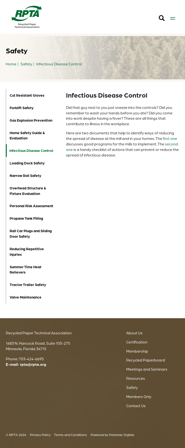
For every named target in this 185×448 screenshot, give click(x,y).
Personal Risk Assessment (31, 206)
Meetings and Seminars (146, 369)
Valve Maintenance (25, 297)
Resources (135, 378)
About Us (134, 332)
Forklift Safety (21, 108)
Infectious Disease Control (30, 150)
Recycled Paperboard (145, 360)
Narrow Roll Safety (25, 175)
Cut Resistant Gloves (27, 95)
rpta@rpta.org (33, 364)
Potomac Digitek (121, 435)
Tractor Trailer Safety (28, 284)
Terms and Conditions (70, 435)
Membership (137, 351)
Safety (132, 387)
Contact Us (136, 405)
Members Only (138, 396)
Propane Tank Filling (26, 218)
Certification (136, 342)
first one (170, 138)
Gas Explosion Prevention (31, 120)
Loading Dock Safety (27, 163)
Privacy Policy (40, 435)
